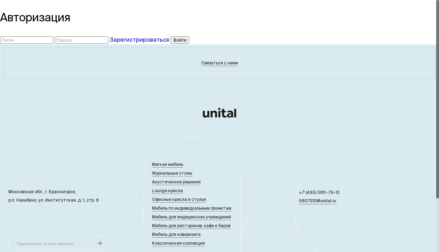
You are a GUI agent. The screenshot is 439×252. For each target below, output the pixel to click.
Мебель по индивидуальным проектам (191, 208)
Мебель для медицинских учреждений (191, 217)
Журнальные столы (172, 173)
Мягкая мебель (167, 164)
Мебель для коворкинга (176, 234)
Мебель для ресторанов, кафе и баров (191, 225)
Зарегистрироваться (139, 39)
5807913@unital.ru (317, 200)
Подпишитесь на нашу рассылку (45, 243)
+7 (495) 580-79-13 (319, 192)
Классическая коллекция (178, 243)
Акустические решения (176, 182)
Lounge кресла (167, 190)
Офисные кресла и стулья (179, 199)
